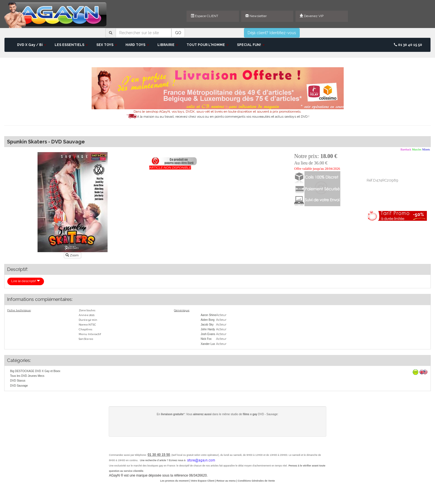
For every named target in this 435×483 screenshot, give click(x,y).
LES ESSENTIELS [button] (71, 45)
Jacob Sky (207, 324)
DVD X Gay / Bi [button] (31, 45)
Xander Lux (208, 343)
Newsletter (256, 16)
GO (178, 33)
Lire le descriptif (25, 281)
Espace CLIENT (204, 16)
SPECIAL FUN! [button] (251, 45)
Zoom (73, 255)
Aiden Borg (207, 319)
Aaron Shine (208, 315)
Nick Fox (206, 338)
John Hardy (208, 329)
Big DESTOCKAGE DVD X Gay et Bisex (35, 371)
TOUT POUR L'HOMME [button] (208, 45)
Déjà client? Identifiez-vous (272, 33)
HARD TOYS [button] (137, 45)
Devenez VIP (312, 16)
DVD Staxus (17, 380)
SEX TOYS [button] (106, 45)
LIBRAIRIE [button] (167, 45)
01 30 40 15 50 (408, 45)
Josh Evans (208, 334)
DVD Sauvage (19, 385)
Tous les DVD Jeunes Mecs (27, 375)
